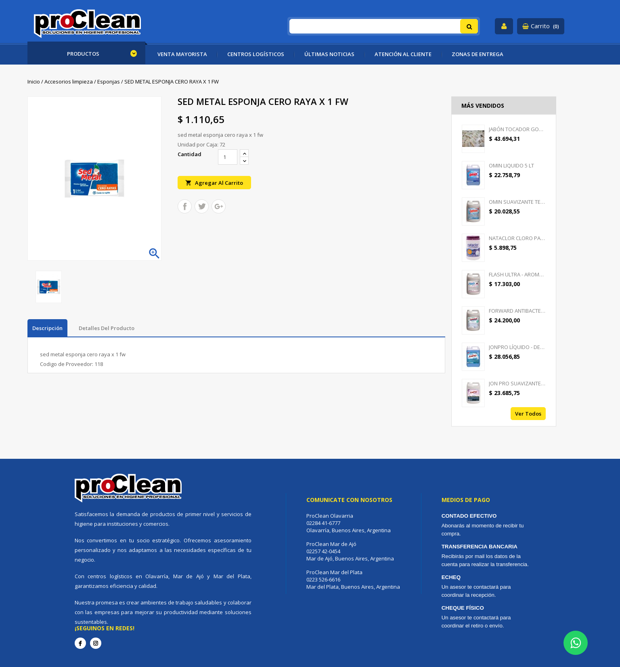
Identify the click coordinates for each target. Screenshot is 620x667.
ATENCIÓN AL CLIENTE (403, 54)
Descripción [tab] (47, 328)
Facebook (80, 643)
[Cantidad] (227, 157)
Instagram (95, 643)
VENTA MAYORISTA (182, 54)
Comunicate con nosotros (349, 500)
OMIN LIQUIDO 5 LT (511, 165)
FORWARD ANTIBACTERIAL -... (517, 310)
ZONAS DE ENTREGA (477, 54)
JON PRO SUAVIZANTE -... (517, 383)
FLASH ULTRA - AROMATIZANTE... (517, 274)
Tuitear (201, 206)
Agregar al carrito (214, 182)
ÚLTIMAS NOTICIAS (329, 54)
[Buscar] (383, 26)
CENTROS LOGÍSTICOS (255, 54)
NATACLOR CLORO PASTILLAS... (517, 238)
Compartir (184, 206)
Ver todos (528, 413)
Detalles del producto (106, 328)
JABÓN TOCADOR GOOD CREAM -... (517, 129)
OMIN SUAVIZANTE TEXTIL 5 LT (517, 201)
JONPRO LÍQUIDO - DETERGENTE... (517, 347)
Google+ (218, 206)
